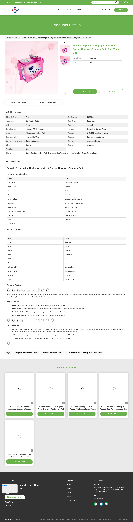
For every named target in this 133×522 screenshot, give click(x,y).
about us (61, 10)
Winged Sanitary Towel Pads (26, 353)
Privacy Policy (9, 519)
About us (70, 484)
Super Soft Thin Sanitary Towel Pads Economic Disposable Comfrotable (19, 456)
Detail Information (18, 102)
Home (53, 10)
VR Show (80, 10)
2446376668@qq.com (14, 497)
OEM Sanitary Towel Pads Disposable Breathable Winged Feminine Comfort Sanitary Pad (19, 408)
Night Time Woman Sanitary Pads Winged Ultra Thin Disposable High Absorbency (113, 408)
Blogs (69, 492)
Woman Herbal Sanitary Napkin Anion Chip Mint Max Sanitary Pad (51, 408)
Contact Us (71, 500)
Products (17, 38)
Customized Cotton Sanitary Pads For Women (84, 353)
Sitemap (17, 519)
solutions (96, 10)
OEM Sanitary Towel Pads (52, 353)
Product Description (48, 102)
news (88, 10)
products (70, 10)
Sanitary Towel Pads (29, 38)
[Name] (116, 2)
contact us (106, 10)
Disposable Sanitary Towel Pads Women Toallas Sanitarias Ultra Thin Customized (82, 408)
